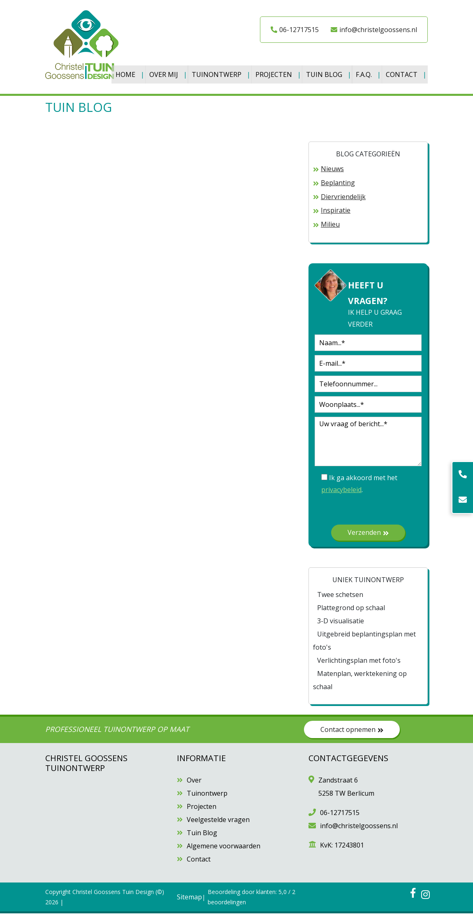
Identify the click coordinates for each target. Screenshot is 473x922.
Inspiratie (335, 218)
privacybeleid (341, 497)
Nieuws (332, 177)
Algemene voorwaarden (223, 854)
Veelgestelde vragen (218, 828)
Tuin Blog (329, 72)
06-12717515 (295, 29)
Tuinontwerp (220, 72)
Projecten (278, 72)
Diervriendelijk (343, 204)
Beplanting (338, 190)
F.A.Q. (370, 72)
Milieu (330, 232)
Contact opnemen (351, 737)
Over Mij (165, 72)
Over (194, 788)
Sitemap (189, 905)
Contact (132, 85)
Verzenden (368, 540)
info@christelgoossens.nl (374, 29)
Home (127, 72)
